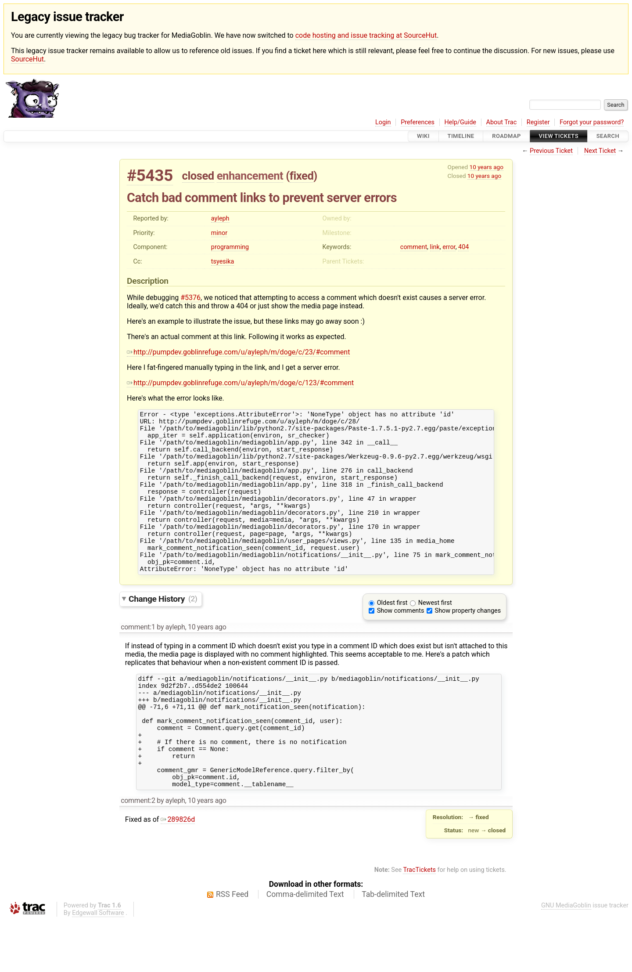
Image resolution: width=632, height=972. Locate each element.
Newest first (435, 633)
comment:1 (138, 657)
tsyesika (222, 261)
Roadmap (506, 136)
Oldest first (392, 633)
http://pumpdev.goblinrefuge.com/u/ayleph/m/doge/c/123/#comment (240, 383)
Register (538, 122)
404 (463, 247)
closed (198, 175)
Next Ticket (600, 151)
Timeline (461, 136)
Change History (163, 629)
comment (413, 247)
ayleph (220, 218)
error (448, 247)
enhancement (250, 175)
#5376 (190, 297)
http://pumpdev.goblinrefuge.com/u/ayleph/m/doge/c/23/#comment (238, 352)
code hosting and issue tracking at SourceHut (366, 35)
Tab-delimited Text (393, 945)
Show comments (400, 641)
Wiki (423, 136)
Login (383, 122)
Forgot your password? (592, 122)
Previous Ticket (551, 151)
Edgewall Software (98, 964)
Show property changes (468, 641)
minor (219, 233)
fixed (302, 175)
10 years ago (486, 166)
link (435, 247)
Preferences (417, 122)
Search (607, 136)
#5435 (150, 175)
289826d (178, 871)
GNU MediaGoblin (566, 957)
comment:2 (138, 852)
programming (230, 247)
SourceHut (27, 59)
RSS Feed (232, 945)
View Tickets (558, 136)
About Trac (501, 122)
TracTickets (419, 921)
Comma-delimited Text (305, 945)
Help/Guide (460, 122)
